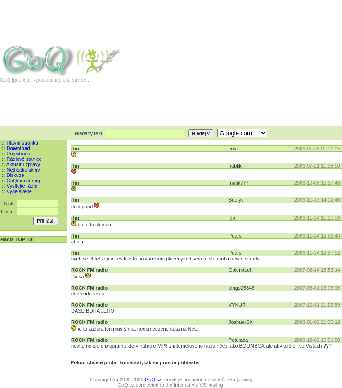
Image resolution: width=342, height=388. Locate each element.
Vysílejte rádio (21, 186)
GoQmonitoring (23, 180)
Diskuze (15, 175)
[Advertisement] (252, 63)
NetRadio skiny (23, 169)
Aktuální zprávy (23, 164)
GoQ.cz (153, 379)
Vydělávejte (19, 191)
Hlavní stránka (22, 143)
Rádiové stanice (23, 159)
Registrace (18, 153)
